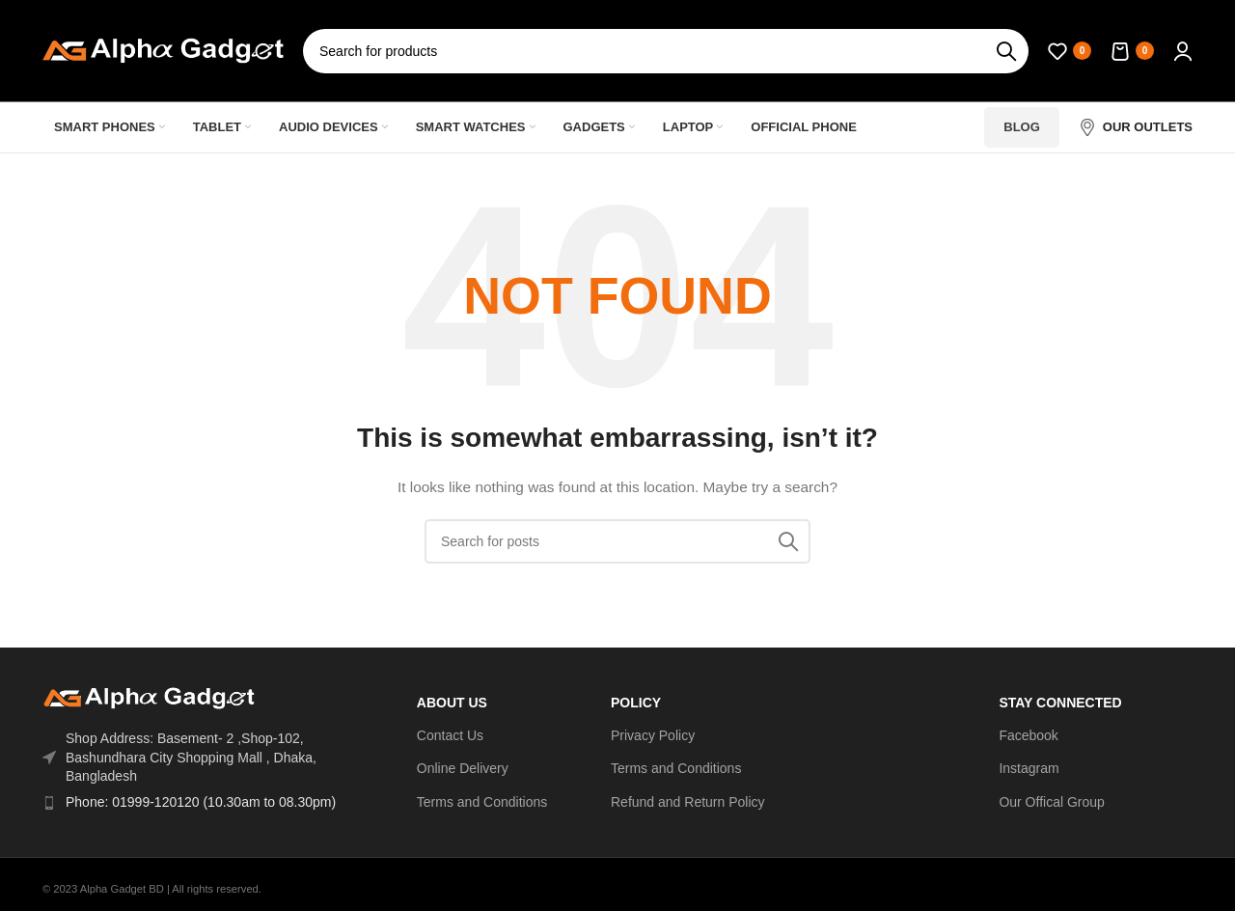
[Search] (666, 51)
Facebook (1028, 735)
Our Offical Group (1051, 802)
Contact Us (450, 735)
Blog (1021, 127)
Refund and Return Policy (688, 802)
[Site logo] (163, 49)
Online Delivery (462, 768)
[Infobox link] (1136, 127)
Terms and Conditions (482, 802)
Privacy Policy (653, 735)
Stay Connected (1060, 702)
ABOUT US (452, 702)
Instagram (1028, 768)
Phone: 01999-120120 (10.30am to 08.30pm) (201, 802)
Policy (636, 702)
